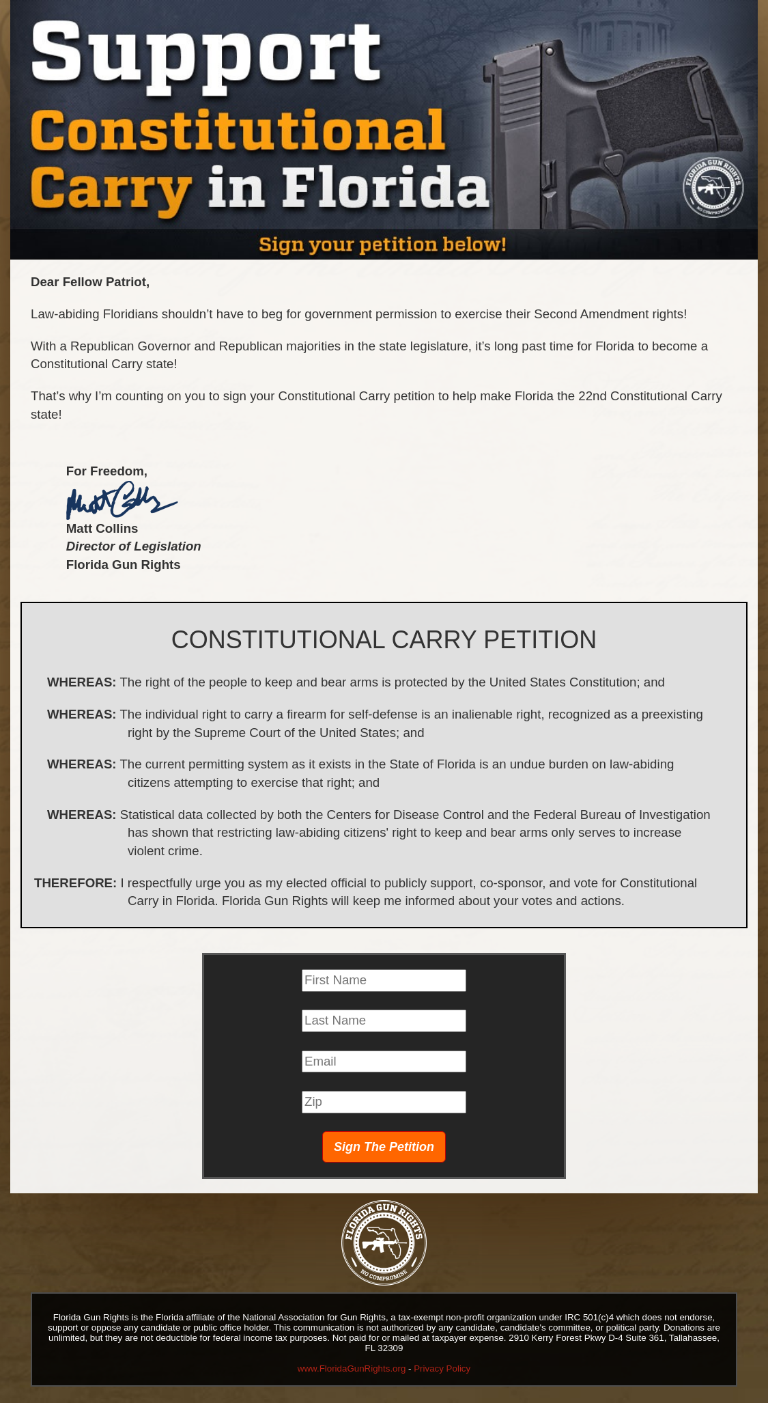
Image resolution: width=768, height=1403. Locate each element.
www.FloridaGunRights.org (352, 1368)
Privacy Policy (442, 1368)
